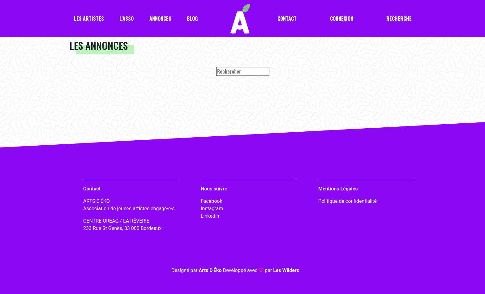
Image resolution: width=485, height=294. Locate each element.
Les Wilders (286, 270)
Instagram (212, 208)
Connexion (341, 18)
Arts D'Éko (210, 270)
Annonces (160, 18)
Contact (287, 18)
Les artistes (89, 18)
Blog (192, 18)
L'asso (126, 18)
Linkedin (210, 216)
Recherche (399, 18)
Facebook (211, 201)
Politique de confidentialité (347, 201)
